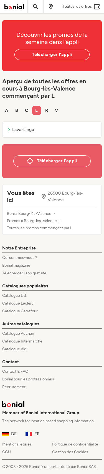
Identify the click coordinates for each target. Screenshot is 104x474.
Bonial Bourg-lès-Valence (29, 214)
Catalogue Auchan (18, 333)
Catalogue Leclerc (18, 303)
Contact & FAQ (15, 371)
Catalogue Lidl (14, 295)
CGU (6, 452)
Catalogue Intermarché (22, 341)
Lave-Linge (20, 129)
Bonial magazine (16, 265)
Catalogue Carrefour (20, 311)
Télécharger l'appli (52, 54)
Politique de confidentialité (75, 444)
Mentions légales (17, 444)
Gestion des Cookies (70, 452)
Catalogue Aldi (14, 349)
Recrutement (14, 387)
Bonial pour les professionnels (28, 379)
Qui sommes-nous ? (19, 257)
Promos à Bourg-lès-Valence (32, 221)
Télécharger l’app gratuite (24, 273)
